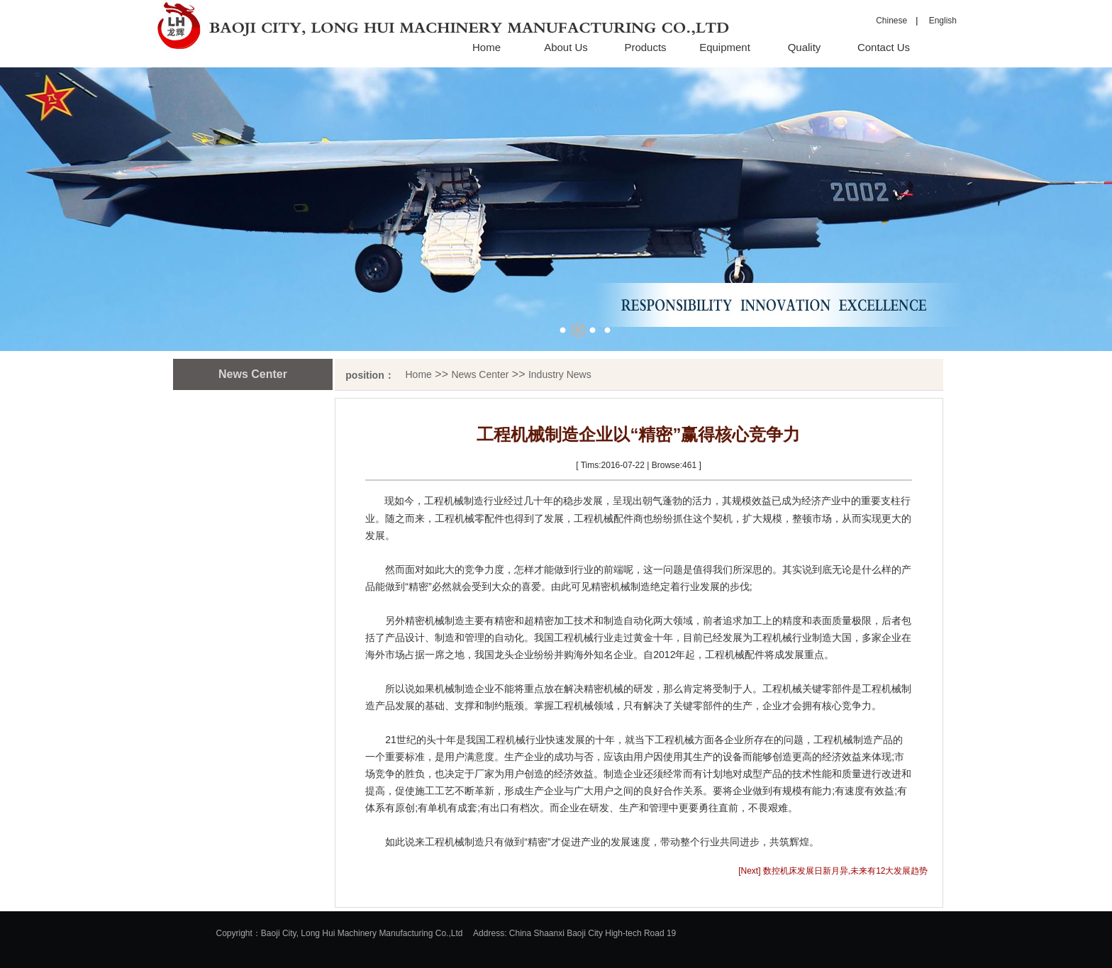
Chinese (891, 21)
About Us (566, 47)
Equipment (724, 47)
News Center (479, 374)
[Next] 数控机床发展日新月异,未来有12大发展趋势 (833, 871)
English (939, 21)
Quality (804, 47)
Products (645, 47)
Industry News (559, 374)
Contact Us (883, 47)
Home (486, 47)
